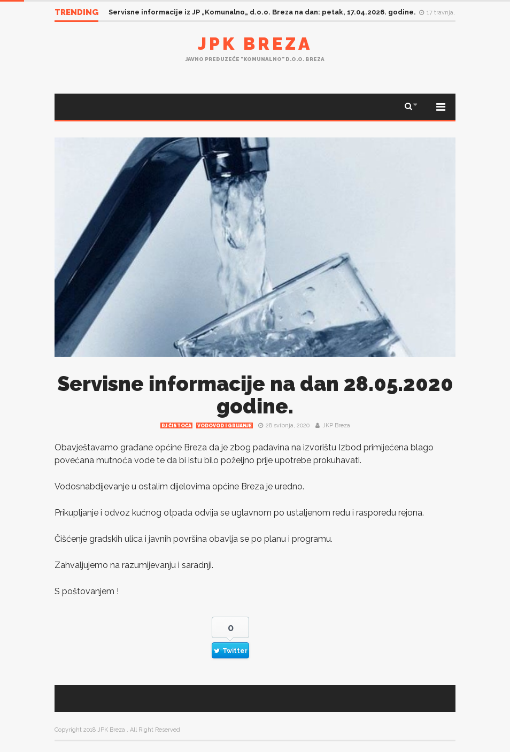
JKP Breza (336, 425)
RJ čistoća (176, 425)
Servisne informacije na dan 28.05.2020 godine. (255, 395)
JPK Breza (255, 43)
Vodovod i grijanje (224, 425)
